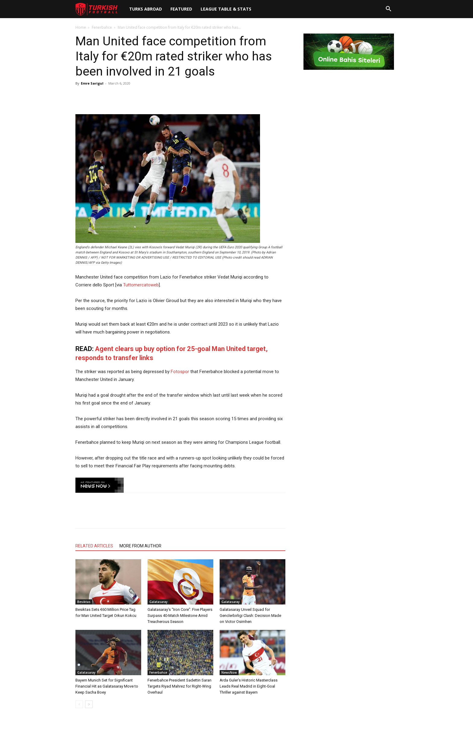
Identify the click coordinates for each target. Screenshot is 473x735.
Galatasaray (158, 602)
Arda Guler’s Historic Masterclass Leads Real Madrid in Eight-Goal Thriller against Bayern (249, 686)
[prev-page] (79, 704)
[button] (388, 9)
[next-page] (89, 704)
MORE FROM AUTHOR (140, 545)
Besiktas (83, 602)
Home (80, 27)
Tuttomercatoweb (141, 285)
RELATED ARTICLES (94, 545)
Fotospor (180, 371)
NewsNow (229, 672)
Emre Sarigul (92, 83)
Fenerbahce (102, 27)
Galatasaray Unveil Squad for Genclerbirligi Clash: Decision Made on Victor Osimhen (250, 615)
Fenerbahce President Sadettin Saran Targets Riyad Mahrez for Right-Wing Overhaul (179, 686)
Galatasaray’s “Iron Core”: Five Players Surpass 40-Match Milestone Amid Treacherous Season (180, 615)
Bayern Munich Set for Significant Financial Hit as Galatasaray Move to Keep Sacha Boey (106, 686)
